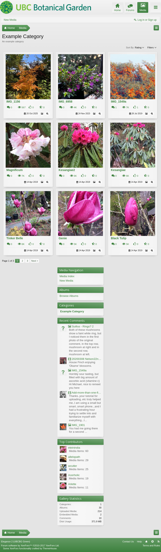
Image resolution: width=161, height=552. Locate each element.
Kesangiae (118, 170)
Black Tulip (118, 238)
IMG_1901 (76, 425)
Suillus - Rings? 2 (80, 326)
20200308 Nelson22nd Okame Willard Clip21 (84, 358)
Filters (152, 47)
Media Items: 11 (78, 487)
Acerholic (74, 475)
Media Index (67, 276)
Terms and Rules (151, 545)
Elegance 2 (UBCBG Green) (15, 541)
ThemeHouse (50, 548)
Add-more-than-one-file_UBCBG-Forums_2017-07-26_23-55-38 (84, 392)
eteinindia (74, 447)
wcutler (72, 465)
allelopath (74, 456)
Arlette (72, 484)
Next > (34, 261)
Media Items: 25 (78, 469)
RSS (158, 541)
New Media (10, 19)
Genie (63, 238)
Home (146, 541)
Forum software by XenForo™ (30, 545)
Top (152, 541)
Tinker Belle (14, 238)
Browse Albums (69, 295)
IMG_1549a (118, 101)
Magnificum (14, 170)
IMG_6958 (65, 101)
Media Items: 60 (78, 451)
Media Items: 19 (78, 478)
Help (139, 541)
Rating (140, 47)
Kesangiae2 (67, 170)
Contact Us (128, 541)
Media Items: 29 (78, 460)
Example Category (72, 311)
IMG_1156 (13, 101)
